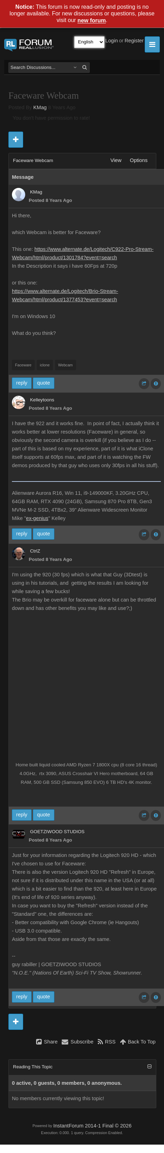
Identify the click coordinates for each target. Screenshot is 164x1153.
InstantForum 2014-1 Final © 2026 (92, 1126)
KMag (40, 107)
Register (134, 40)
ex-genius (37, 518)
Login (111, 40)
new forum (91, 21)
